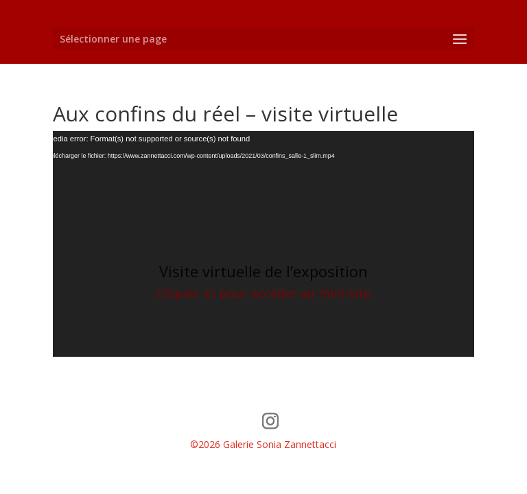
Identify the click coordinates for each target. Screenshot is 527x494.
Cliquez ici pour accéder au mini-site (263, 293)
